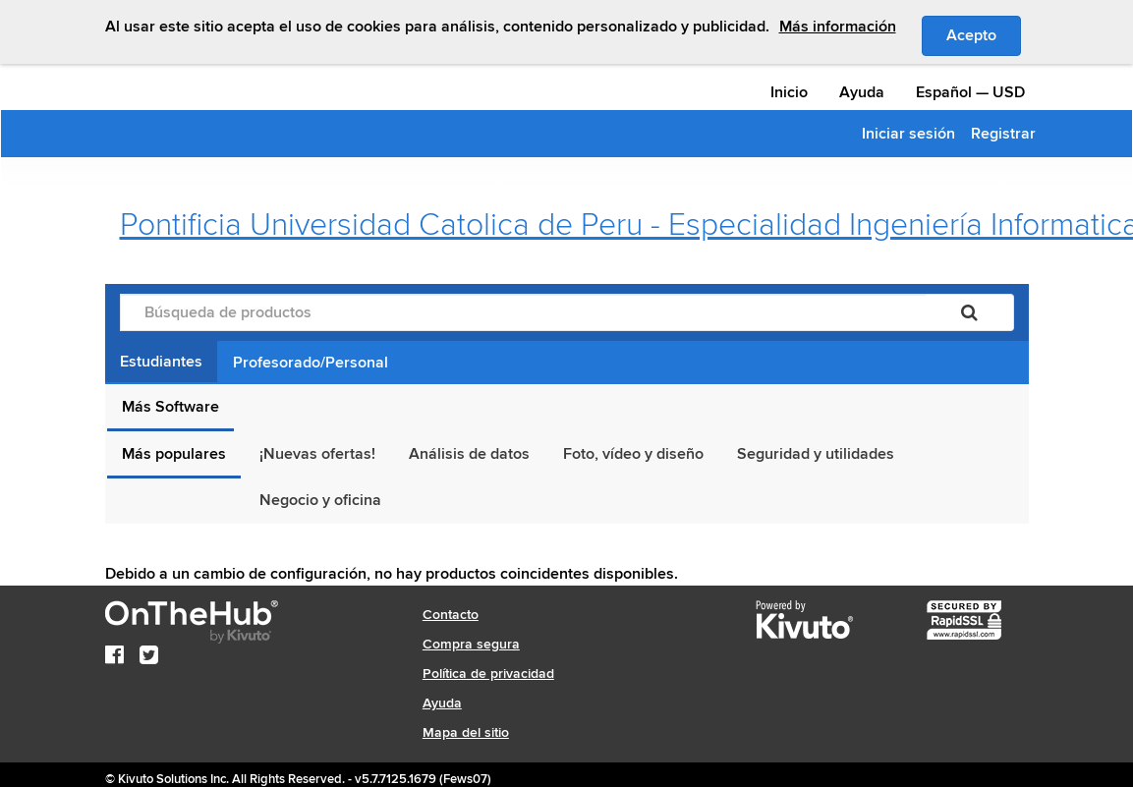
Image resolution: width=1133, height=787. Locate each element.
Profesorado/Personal (310, 362)
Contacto (451, 614)
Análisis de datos (469, 454)
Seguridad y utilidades (815, 454)
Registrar (1003, 133)
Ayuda (861, 92)
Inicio (789, 92)
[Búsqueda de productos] (523, 312)
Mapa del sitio (466, 732)
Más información (837, 26)
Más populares (174, 454)
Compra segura (471, 644)
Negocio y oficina (320, 500)
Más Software (170, 407)
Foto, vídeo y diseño (633, 454)
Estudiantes (161, 361)
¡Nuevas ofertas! (317, 454)
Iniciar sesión (908, 133)
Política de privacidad (488, 673)
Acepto (983, 34)
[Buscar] (969, 312)
